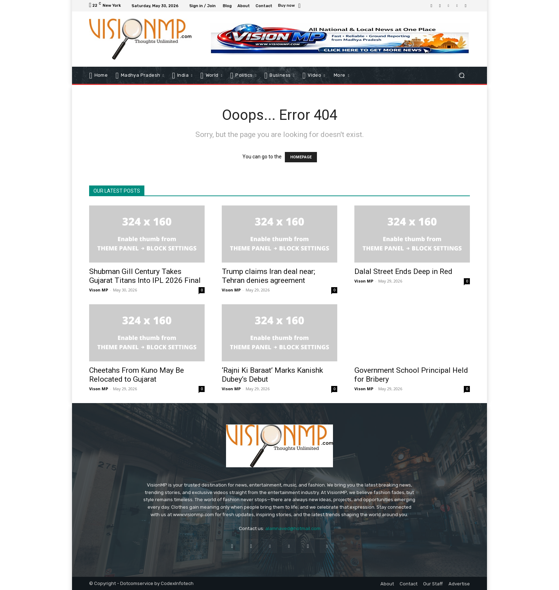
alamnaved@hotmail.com (292, 528)
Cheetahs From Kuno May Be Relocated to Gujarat (136, 374)
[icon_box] (290, 6)
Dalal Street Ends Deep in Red (403, 271)
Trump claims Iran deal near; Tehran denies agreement (268, 276)
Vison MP (98, 290)
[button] (461, 75)
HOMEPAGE (301, 157)
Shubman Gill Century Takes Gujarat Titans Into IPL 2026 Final (145, 276)
